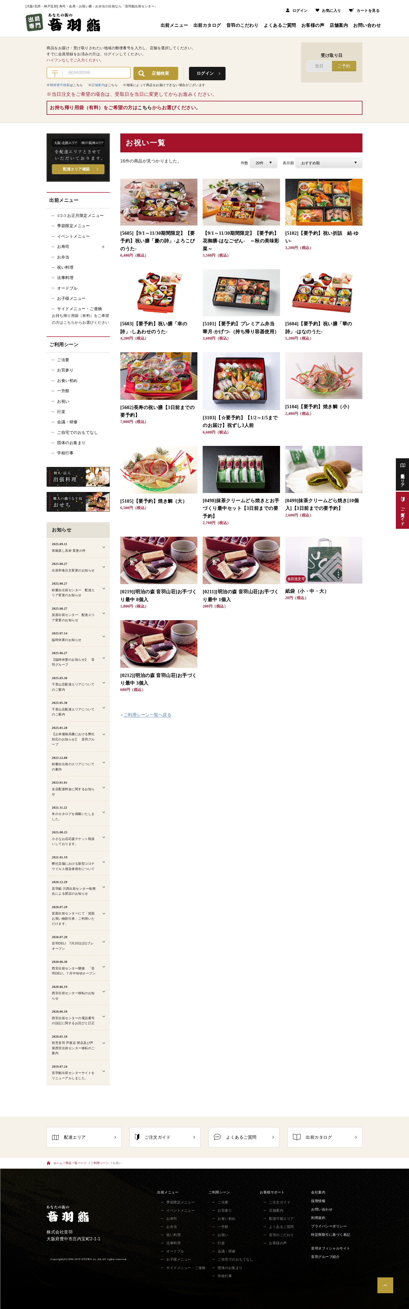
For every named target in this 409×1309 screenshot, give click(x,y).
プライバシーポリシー (329, 1226)
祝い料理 (65, 267)
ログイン (297, 10)
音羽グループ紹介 (325, 1257)
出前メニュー (174, 25)
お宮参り (65, 370)
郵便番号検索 (60, 85)
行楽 (61, 412)
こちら (144, 107)
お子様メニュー (71, 298)
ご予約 (344, 66)
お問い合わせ (367, 25)
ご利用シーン (100, 1163)
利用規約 (318, 1218)
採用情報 (318, 1201)
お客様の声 (313, 25)
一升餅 (63, 391)
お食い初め (67, 381)
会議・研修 (67, 422)
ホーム (54, 1163)
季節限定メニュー (73, 226)
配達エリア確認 (76, 169)
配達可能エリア (281, 1219)
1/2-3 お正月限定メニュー (80, 215)
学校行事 (65, 453)
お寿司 (171, 1219)
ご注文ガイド (165, 1137)
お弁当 (63, 257)
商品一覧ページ (76, 1163)
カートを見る (364, 10)
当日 (319, 66)
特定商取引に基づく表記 (330, 1235)
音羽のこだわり (242, 25)
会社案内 (318, 1192)
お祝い (63, 401)
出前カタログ (207, 25)
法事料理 (65, 278)
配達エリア (84, 1137)
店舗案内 (339, 25)
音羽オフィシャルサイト (330, 1249)
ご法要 (63, 360)
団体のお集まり (71, 443)
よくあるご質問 (280, 25)
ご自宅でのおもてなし (77, 432)
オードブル (67, 288)
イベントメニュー (73, 236)
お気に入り (328, 10)
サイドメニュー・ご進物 (79, 309)
